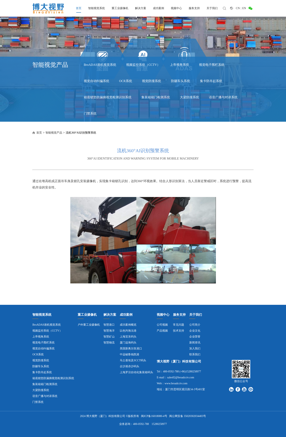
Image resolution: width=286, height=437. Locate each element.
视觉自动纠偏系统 (96, 81)
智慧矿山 (109, 336)
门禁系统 (90, 113)
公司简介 (194, 324)
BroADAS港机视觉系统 (100, 64)
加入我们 (194, 348)
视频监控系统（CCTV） (143, 64)
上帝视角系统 (179, 64)
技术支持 (178, 330)
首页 (78, 8)
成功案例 (158, 8)
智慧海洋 (109, 330)
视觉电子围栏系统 (211, 64)
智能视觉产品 (53, 132)
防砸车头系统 (180, 81)
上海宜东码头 (128, 336)
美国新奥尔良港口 (131, 348)
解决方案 (140, 8)
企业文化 (194, 330)
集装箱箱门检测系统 (155, 97)
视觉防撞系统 (151, 81)
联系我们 (194, 354)
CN (238, 8)
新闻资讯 (194, 342)
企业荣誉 (194, 336)
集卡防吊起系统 (211, 81)
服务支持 (194, 8)
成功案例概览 (128, 324)
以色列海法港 (128, 330)
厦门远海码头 (128, 342)
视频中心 (176, 8)
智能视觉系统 (96, 8)
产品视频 (162, 330)
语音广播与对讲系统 (223, 97)
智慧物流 (109, 342)
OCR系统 (125, 81)
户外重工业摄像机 (89, 324)
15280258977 (159, 424)
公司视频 (162, 324)
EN (244, 8)
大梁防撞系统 (189, 97)
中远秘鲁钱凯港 (129, 354)
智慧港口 (109, 324)
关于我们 (212, 8)
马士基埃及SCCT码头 (133, 360)
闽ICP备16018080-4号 (154, 416)
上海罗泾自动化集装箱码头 (136, 372)
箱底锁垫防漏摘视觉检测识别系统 (107, 97)
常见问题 (178, 324)
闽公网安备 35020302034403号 (187, 416)
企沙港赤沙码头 (129, 366)
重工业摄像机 (120, 8)
